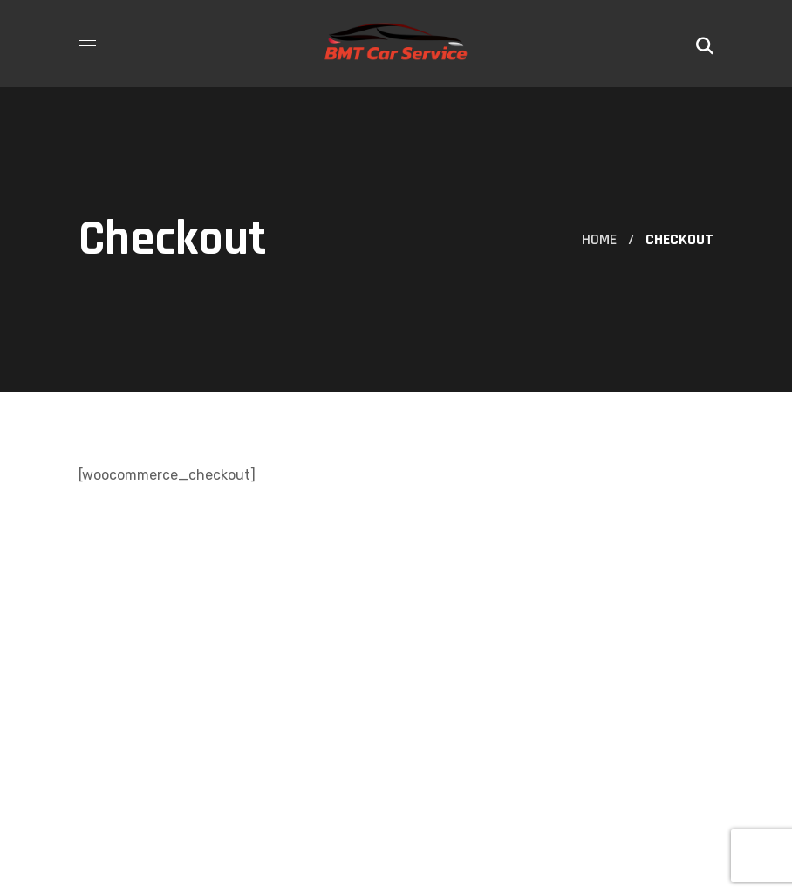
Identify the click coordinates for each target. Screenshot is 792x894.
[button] (704, 43)
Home (599, 239)
